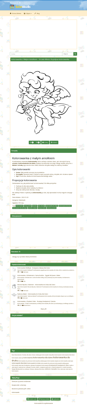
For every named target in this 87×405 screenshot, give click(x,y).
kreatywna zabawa (29, 365)
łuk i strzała (41, 206)
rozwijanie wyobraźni (45, 367)
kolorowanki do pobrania (48, 363)
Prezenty (33, 367)
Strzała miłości (42, 208)
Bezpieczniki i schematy (19, 385)
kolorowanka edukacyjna (40, 361)
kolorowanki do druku (34, 363)
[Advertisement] (43, 34)
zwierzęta (62, 369)
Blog (37, 13)
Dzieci (33, 355)
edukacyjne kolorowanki (42, 355)
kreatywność (53, 365)
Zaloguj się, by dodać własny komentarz (24, 257)
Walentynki (22, 200)
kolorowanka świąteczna (53, 361)
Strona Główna (15, 13)
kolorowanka (19, 206)
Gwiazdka (51, 355)
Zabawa (32, 369)
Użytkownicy (56, 399)
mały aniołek (27, 206)
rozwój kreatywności (56, 367)
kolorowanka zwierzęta (67, 361)
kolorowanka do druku (52, 206)
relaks (37, 367)
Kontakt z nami (32, 399)
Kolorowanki (15, 392)
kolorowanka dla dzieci (43, 357)
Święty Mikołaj (16, 369)
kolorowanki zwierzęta (18, 365)
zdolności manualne (51, 369)
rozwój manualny (66, 367)
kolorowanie (58, 355)
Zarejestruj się (24, 3)
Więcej (43, 309)
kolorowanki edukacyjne (62, 363)
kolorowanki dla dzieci (19, 363)
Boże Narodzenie (17, 355)
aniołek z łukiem (32, 208)
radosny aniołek (51, 208)
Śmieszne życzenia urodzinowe (21, 381)
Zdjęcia (28, 13)
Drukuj (45, 142)
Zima (58, 369)
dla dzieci (29, 355)
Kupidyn (35, 206)
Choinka (24, 355)
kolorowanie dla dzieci (65, 206)
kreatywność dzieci (63, 365)
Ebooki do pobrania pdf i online (21, 389)
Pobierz (54, 142)
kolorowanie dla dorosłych (20, 208)
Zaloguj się (14, 3)
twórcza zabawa (24, 369)
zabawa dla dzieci (39, 369)
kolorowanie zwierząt (17, 358)
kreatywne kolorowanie (42, 365)
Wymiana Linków (44, 399)
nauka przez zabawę (24, 367)
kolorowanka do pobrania (25, 361)
